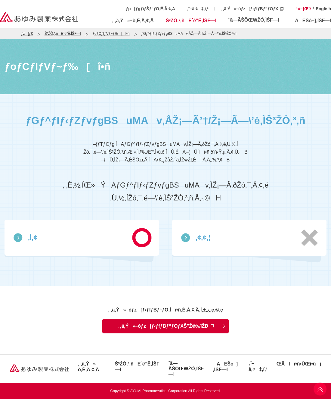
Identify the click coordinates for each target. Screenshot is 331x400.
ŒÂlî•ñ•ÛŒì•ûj (299, 363)
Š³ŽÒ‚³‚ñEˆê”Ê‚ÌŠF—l (191, 20)
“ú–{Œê (303, 8)
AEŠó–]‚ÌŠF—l (311, 20)
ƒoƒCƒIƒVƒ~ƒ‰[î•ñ (110, 34)
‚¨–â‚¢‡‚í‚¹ (198, 8)
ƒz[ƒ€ (27, 34)
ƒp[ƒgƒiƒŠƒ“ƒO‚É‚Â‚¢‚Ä (150, 8)
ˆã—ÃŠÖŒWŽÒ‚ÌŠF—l (253, 20)
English (323, 8)
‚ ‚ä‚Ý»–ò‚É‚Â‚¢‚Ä (132, 20)
